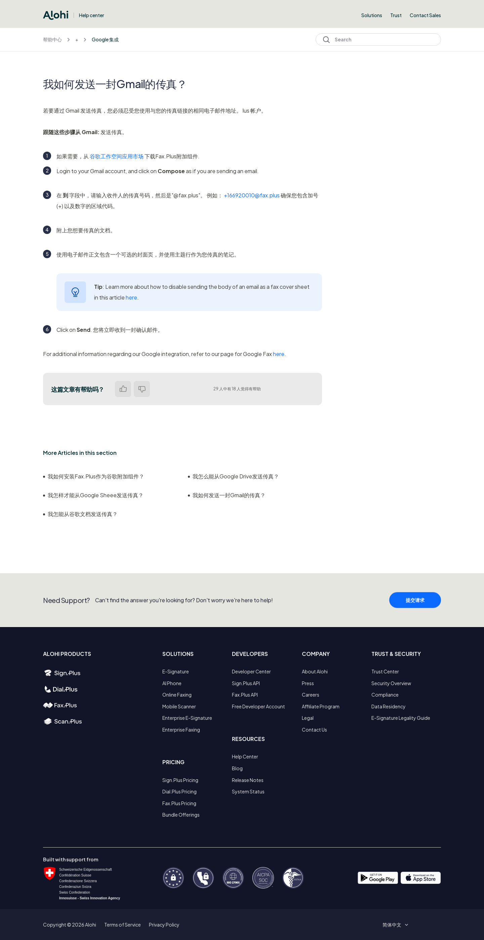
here (131, 297)
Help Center (245, 756)
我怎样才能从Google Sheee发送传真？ (93, 495)
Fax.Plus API (245, 695)
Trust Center (385, 671)
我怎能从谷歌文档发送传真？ (80, 513)
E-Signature (175, 671)
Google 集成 (105, 39)
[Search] (378, 39)
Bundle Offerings (181, 815)
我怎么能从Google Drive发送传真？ (233, 476)
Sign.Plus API (246, 683)
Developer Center (251, 671)
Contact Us (314, 730)
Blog (237, 768)
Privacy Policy (164, 925)
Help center (91, 15)
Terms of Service (122, 925)
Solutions (371, 15)
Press (308, 683)
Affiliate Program (320, 706)
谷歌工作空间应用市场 (117, 156)
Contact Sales (425, 15)
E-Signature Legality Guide (400, 718)
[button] (394, 924)
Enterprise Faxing (181, 730)
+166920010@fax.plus (252, 195)
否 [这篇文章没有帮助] (142, 389)
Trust (396, 15)
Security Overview (391, 683)
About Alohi (315, 671)
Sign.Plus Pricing (180, 780)
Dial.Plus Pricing (179, 791)
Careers (310, 695)
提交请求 (415, 605)
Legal (308, 718)
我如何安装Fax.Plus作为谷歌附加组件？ (93, 476)
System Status (248, 791)
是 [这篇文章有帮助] (123, 389)
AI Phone (172, 683)
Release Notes (248, 780)
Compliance (385, 695)
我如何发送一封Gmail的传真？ (227, 495)
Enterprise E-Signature (187, 718)
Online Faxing (177, 695)
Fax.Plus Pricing (179, 803)
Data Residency (388, 706)
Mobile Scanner (179, 706)
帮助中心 (52, 39)
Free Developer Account (258, 706)
